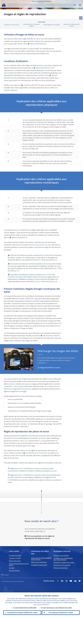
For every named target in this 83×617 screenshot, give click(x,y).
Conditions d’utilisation (11, 25)
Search (74, 5)
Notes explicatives (15, 561)
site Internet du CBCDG (51, 336)
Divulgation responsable (39, 565)
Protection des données (61, 555)
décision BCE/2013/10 (38, 44)
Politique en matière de (63, 562)
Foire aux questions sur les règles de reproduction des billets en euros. (39, 537)
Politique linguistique (60, 568)
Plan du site (6, 574)
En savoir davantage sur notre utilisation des (56, 607)
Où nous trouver (14, 570)
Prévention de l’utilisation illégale (31, 25)
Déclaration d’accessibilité (61, 565)
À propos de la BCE (15, 555)
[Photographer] (32, 368)
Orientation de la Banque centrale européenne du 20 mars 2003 (33, 264)
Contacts (12, 568)
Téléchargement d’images (51, 25)
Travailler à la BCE (15, 558)
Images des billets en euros (50, 368)
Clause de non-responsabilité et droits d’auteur (41, 558)
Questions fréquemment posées (71, 25)
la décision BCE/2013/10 (31, 85)
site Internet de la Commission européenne (41, 453)
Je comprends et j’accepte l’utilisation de (22, 612)
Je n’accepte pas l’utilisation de (61, 612)
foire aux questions (37, 245)
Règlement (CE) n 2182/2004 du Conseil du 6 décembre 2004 (32, 468)
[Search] (40, 5)
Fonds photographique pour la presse (19, 564)
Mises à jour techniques (39, 562)
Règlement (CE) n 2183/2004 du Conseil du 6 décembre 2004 (32, 475)
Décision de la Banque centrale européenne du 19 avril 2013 (31, 255)
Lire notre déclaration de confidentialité (24, 607)
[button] (80, 2)
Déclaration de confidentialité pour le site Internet (63, 559)
